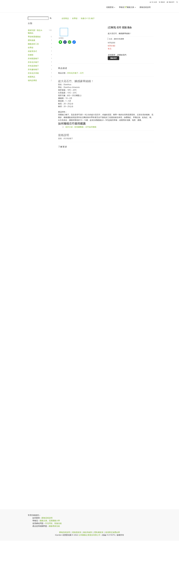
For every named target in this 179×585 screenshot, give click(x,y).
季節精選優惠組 (34, 36)
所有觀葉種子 (33, 58)
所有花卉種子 (33, 62)
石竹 (82, 73)
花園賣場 (110, 7)
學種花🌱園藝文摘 (127, 7)
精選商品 (31, 76)
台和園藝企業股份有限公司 (89, 535)
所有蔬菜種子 (33, 66)
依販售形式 (32, 51)
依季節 (30, 47)
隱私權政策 (98, 532)
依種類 (30, 55)
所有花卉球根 (33, 73)
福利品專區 (32, 80)
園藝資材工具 (33, 44)
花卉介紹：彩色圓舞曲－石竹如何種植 (80, 127)
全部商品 (65, 18)
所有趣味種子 (33, 69)
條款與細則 (87, 532)
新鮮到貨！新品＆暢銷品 (35, 31)
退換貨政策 (76, 532)
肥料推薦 (31, 40)
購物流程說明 (145, 7)
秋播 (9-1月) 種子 (88, 18)
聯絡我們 (113, 58)
